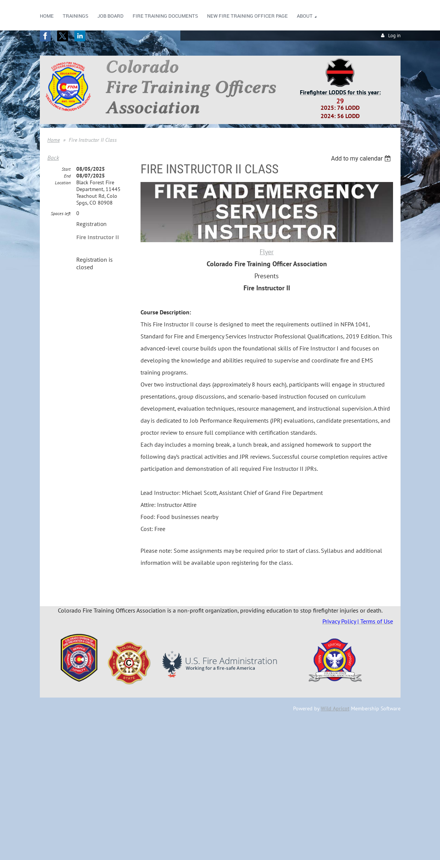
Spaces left (61, 213)
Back (53, 157)
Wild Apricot (335, 708)
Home (53, 140)
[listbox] (362, 158)
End (67, 176)
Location (63, 182)
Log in (394, 35)
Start (66, 169)
